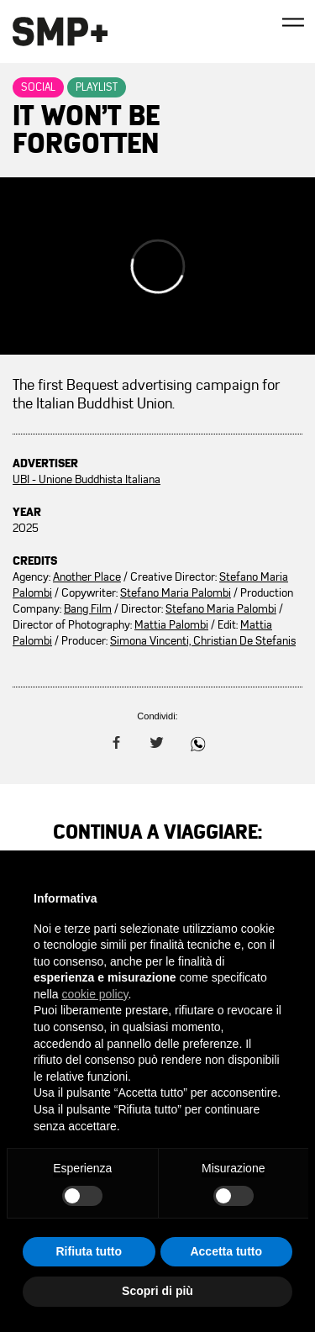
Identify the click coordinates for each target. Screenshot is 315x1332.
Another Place (87, 577)
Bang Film (88, 609)
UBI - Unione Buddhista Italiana (86, 479)
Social (38, 87)
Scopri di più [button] (157, 1291)
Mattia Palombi (171, 625)
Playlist (97, 87)
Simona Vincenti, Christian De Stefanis (203, 641)
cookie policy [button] (94, 994)
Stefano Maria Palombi (175, 593)
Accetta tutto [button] (226, 1251)
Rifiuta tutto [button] (88, 1251)
